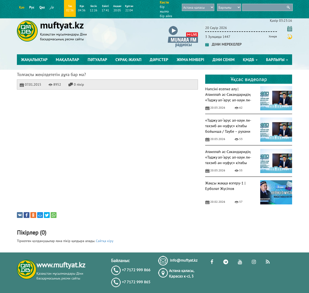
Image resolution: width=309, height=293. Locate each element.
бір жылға (164, 9)
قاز (51, 7)
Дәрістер (159, 59)
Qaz (42, 7)
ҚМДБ (250, 59)
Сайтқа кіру (104, 241)
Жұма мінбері (190, 59)
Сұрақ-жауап (128, 59)
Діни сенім (223, 59)
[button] (183, 27)
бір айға (166, 16)
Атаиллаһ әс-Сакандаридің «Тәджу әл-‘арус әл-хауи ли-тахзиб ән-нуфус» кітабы (228, 157)
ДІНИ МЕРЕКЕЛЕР (223, 44)
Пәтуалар (97, 59)
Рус (31, 7)
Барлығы (277, 59)
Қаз (21, 7)
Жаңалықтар (34, 59)
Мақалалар (67, 59)
